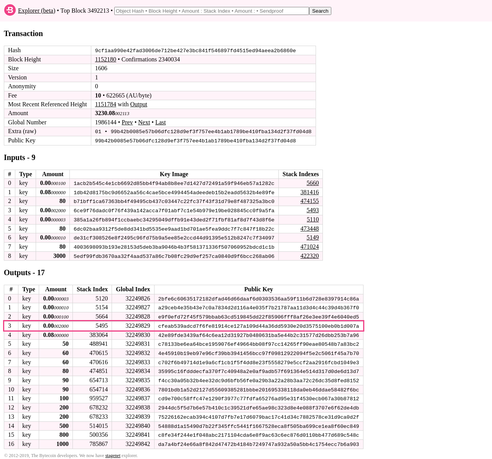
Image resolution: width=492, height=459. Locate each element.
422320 (309, 254)
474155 (309, 200)
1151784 (105, 104)
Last (160, 122)
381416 (309, 191)
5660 (312, 182)
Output (138, 104)
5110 (313, 218)
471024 (309, 245)
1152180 (105, 59)
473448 (309, 227)
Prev (127, 122)
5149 (312, 236)
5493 (312, 209)
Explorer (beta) (36, 10)
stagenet (112, 452)
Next (144, 122)
